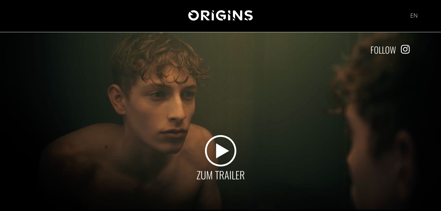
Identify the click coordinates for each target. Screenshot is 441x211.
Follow (383, 49)
